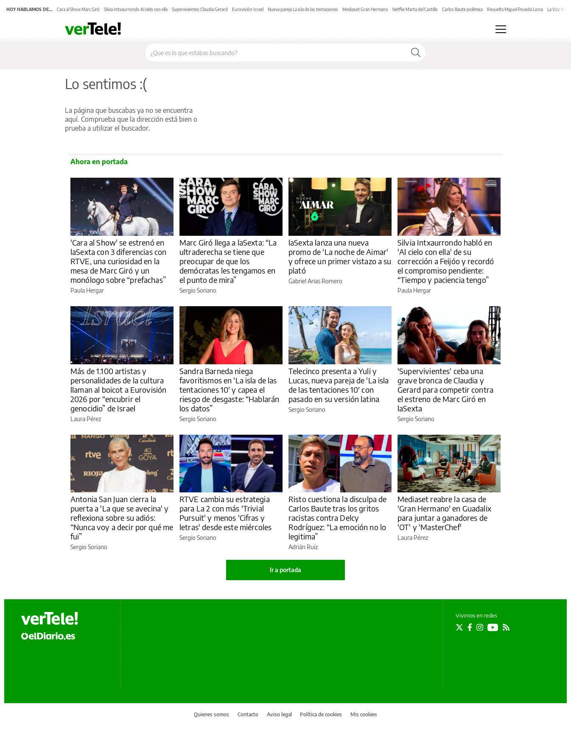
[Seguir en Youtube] (492, 627)
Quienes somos (211, 714)
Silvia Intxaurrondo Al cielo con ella (136, 9)
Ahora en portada (99, 161)
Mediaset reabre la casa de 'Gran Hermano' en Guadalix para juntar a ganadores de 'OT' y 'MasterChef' (444, 513)
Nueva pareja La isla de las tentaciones (303, 9)
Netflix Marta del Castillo (415, 9)
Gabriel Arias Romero (315, 281)
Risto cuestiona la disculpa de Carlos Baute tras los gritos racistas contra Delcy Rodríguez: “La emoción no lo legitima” (337, 517)
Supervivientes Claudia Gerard (200, 9)
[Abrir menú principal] (500, 29)
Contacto (248, 714)
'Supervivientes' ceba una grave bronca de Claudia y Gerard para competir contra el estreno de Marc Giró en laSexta (445, 389)
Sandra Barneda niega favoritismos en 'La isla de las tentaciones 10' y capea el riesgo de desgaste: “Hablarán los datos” (229, 389)
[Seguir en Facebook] (469, 627)
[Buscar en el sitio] (276, 52)
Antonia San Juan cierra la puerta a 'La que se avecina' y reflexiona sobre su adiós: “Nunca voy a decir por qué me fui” (121, 517)
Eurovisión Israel (247, 9)
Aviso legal (279, 714)
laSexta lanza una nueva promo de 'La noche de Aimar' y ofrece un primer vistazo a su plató (340, 256)
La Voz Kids (558, 9)
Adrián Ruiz (303, 546)
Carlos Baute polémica (462, 9)
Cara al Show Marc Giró (78, 9)
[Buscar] (415, 52)
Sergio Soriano (197, 290)
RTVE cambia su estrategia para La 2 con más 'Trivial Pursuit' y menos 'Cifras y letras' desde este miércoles (225, 513)
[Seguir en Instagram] (479, 627)
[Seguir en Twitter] (459, 627)
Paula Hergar (87, 290)
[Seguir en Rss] (506, 627)
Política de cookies (321, 714)
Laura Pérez (85, 418)
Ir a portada (285, 569)
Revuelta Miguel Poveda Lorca (515, 9)
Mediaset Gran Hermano (365, 9)
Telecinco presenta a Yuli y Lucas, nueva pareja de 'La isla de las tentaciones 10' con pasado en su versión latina (338, 385)
